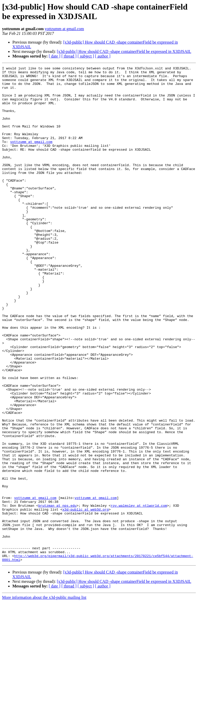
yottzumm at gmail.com (64, 29)
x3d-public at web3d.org (85, 598)
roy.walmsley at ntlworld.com (139, 593)
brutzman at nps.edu (57, 593)
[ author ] (103, 56)
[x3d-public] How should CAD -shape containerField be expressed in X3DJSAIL (124, 51)
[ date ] (54, 56)
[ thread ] (69, 56)
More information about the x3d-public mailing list (44, 696)
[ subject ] (86, 56)
